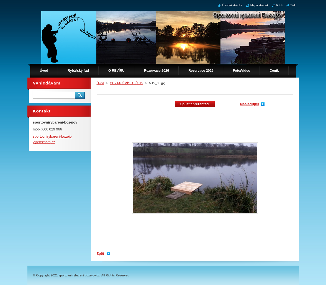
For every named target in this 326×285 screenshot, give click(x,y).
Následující (249, 104)
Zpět (100, 253)
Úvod (100, 83)
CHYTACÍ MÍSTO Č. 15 (126, 83)
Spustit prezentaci (194, 104)
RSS (279, 5)
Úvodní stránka (232, 5)
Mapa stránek (259, 5)
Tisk (293, 5)
